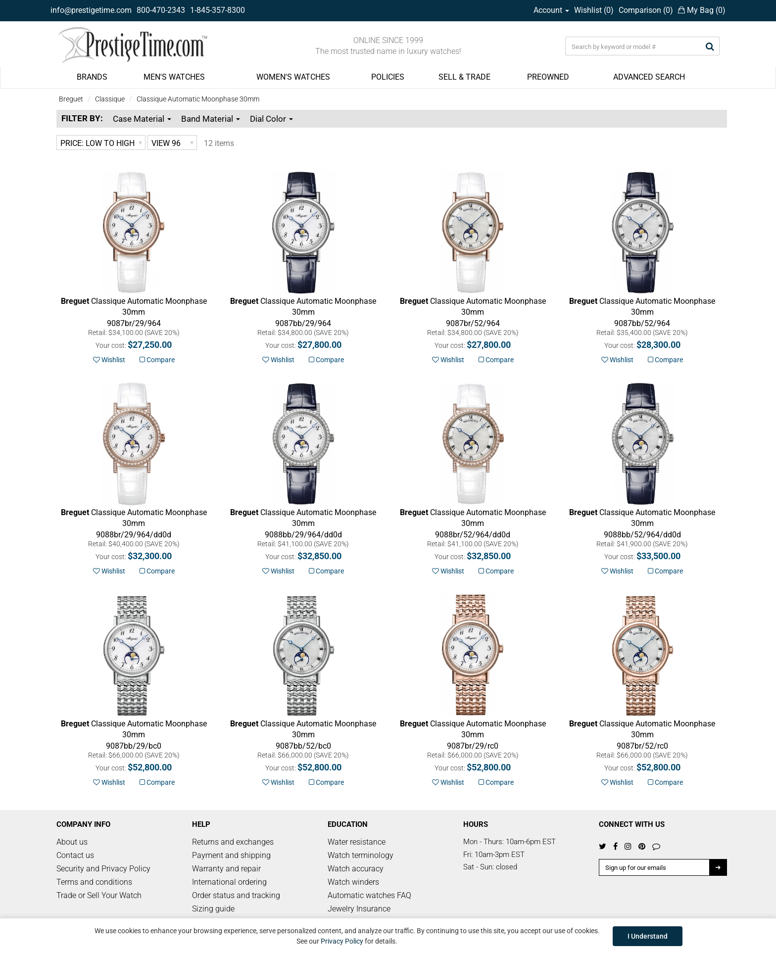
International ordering (229, 882)
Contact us (75, 855)
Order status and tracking (236, 895)
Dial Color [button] (271, 119)
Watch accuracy (356, 868)
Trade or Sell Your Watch (99, 895)
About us (72, 842)
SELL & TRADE (464, 77)
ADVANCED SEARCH (649, 77)
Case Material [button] (142, 119)
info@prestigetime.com (91, 10)
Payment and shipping (231, 855)
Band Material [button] (210, 119)
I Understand (648, 936)
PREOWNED (548, 77)
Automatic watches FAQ (369, 895)
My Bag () (702, 10)
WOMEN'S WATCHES (293, 77)
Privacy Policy (342, 941)
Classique (110, 99)
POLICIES (387, 77)
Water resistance (357, 842)
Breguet (71, 99)
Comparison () (646, 10)
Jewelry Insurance (359, 908)
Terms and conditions (94, 882)
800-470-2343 (161, 10)
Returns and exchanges (233, 842)
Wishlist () (594, 10)
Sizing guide (213, 908)
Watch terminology (360, 855)
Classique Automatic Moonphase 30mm (198, 99)
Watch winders (353, 882)
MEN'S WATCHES (174, 77)
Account (551, 10)
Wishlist (109, 360)
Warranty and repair (226, 868)
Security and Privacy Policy (103, 868)
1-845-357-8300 (217, 10)
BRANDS (92, 77)
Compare (157, 360)
